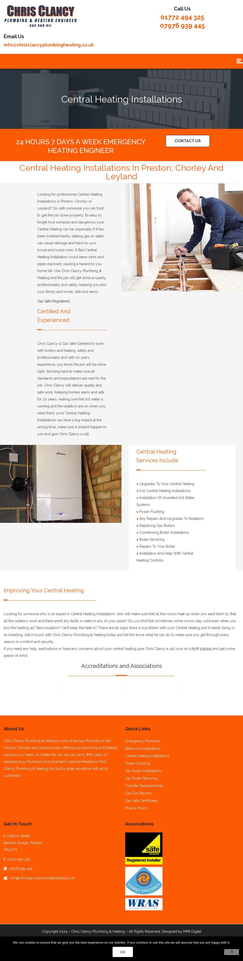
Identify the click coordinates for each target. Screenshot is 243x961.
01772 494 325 (182, 17)
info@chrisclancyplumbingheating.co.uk (49, 44)
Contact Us (188, 141)
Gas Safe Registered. (53, 301)
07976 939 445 (182, 25)
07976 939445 (200, 649)
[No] (231, 952)
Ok (122, 952)
